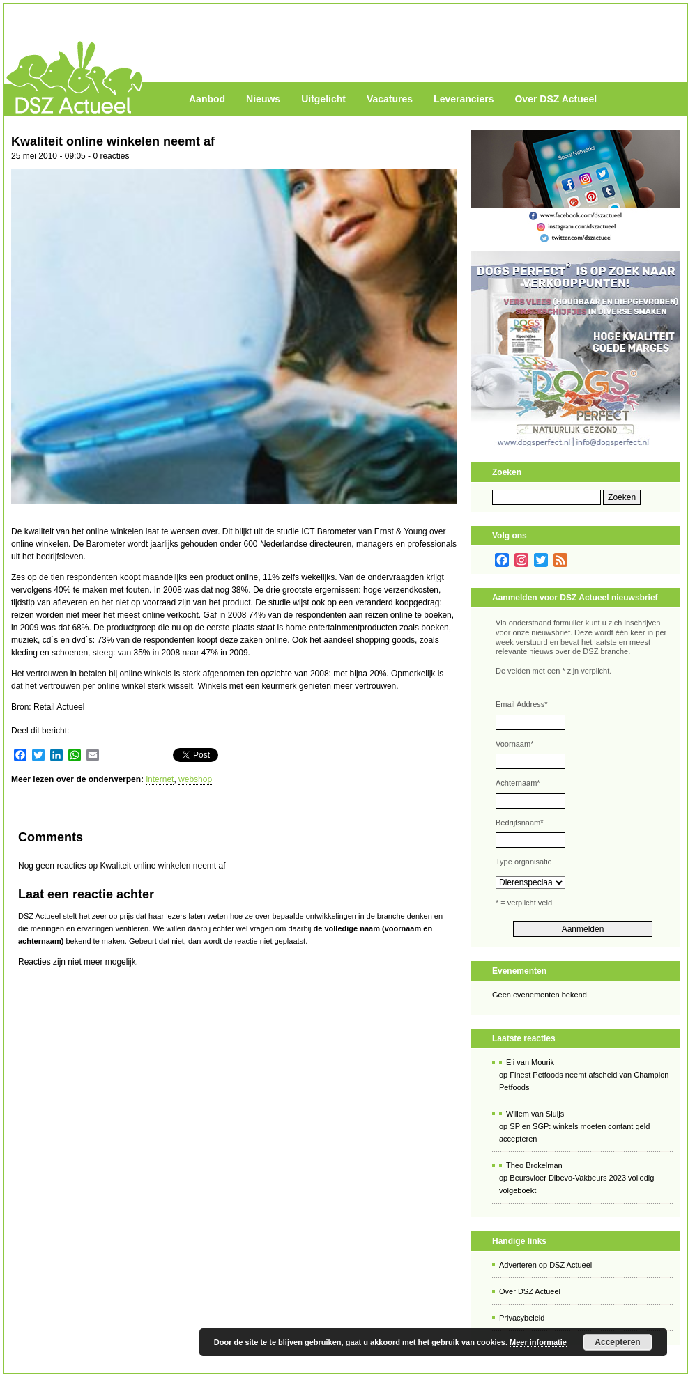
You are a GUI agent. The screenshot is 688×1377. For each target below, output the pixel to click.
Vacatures (390, 98)
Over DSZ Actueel (555, 98)
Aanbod (207, 98)
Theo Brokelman (534, 1165)
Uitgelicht (323, 98)
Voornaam (514, 744)
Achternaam (518, 783)
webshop (195, 779)
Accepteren (617, 1342)
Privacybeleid (521, 1318)
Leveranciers (464, 98)
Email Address (522, 704)
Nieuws (263, 98)
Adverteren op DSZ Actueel (545, 1265)
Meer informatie (538, 1342)
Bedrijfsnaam (519, 822)
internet (160, 779)
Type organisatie (524, 861)
